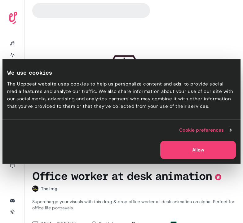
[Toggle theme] (12, 212)
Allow (198, 150)
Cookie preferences (201, 130)
